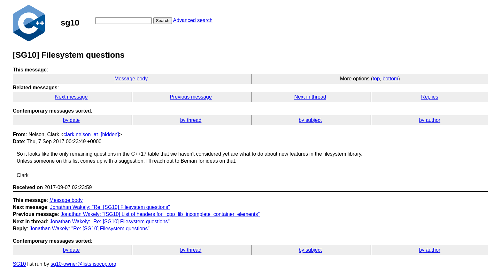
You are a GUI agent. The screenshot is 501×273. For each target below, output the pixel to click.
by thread (191, 120)
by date (71, 120)
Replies (429, 97)
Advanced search (193, 20)
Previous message (191, 97)
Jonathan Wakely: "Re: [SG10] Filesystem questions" (110, 207)
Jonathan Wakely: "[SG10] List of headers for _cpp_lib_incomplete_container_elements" (160, 214)
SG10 (19, 264)
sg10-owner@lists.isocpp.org (83, 264)
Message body (131, 78)
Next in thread (310, 97)
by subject (310, 120)
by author (429, 120)
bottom (390, 78)
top (376, 78)
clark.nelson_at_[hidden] (91, 134)
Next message (71, 97)
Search (162, 20)
